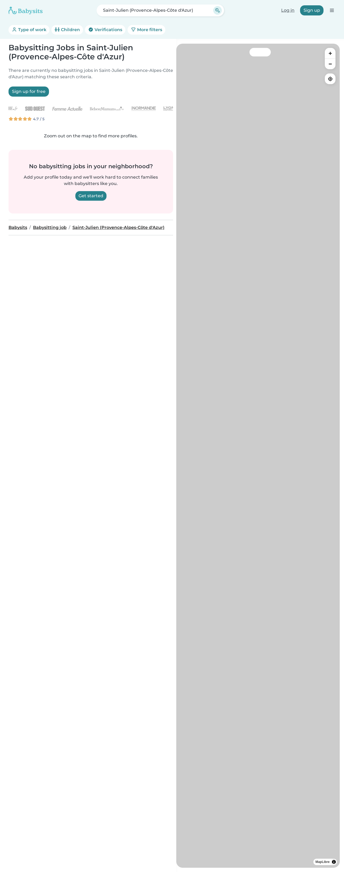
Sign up (312, 10)
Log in (287, 10)
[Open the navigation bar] (331, 10)
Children (67, 29)
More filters (146, 29)
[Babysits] (26, 10)
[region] (258, 456)
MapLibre (323, 862)
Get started (91, 195)
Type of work (29, 29)
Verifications (105, 29)
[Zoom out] (330, 64)
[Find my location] (330, 78)
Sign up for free (29, 91)
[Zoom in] (330, 53)
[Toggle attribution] (334, 862)
